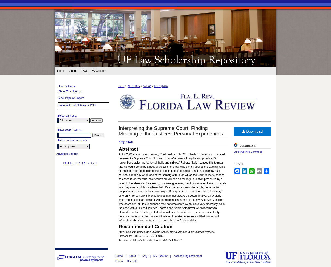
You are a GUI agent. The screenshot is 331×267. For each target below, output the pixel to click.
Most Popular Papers (71, 98)
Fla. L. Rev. (134, 86)
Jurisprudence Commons (248, 151)
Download (252, 131)
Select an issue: (67, 115)
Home (121, 86)
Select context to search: (72, 140)
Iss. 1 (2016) (161, 86)
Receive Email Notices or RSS (77, 105)
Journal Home (67, 86)
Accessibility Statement (188, 256)
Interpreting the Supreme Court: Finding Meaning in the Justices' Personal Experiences (171, 131)
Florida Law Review (165, 59)
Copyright (132, 261)
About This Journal (69, 91)
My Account (160, 256)
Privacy (119, 261)
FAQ (145, 256)
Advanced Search (67, 153)
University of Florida (251, 257)
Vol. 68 (147, 86)
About (133, 256)
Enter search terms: (69, 129)
